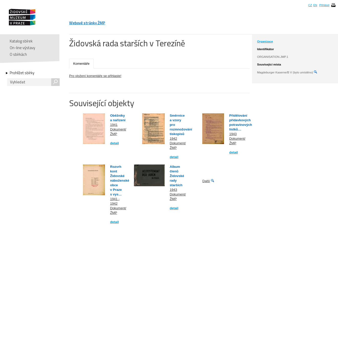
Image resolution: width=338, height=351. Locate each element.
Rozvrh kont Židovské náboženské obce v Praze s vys (119, 180)
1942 (173, 138)
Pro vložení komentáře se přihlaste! (95, 76)
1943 (233, 134)
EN (315, 5)
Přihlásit (324, 5)
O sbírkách (18, 54)
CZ (310, 5)
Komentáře (81, 63)
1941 (114, 125)
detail (114, 143)
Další (206, 181)
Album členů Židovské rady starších (177, 176)
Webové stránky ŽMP (87, 23)
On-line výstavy (22, 48)
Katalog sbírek (21, 41)
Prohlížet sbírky (22, 73)
